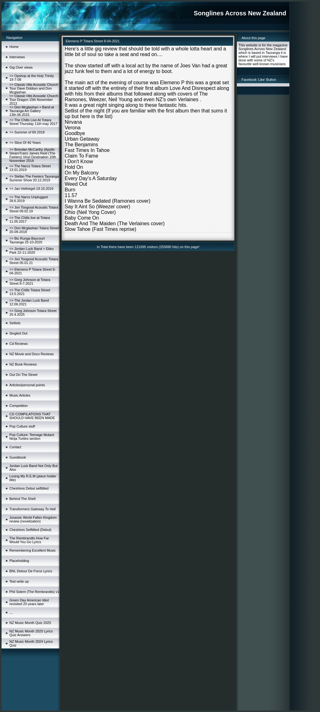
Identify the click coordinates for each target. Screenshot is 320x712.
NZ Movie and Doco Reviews (31, 354)
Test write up (19, 581)
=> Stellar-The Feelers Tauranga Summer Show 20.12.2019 (34, 178)
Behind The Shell (22, 499)
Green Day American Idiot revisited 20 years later (29, 602)
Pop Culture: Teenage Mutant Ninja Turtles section (31, 436)
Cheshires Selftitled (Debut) (30, 530)
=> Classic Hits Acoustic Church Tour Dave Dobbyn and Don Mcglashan (33, 88)
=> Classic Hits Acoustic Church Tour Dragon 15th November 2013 (33, 99)
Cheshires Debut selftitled (28, 488)
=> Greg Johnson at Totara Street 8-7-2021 (29, 281)
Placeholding (19, 561)
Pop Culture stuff (22, 426)
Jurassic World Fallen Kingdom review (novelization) (33, 519)
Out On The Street (23, 375)
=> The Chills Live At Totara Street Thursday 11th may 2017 (33, 122)
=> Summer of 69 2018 (27, 132)
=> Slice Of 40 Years (25, 142)
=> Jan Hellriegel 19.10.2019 (31, 188)
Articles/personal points (27, 385)
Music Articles (19, 395)
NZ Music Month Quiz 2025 (30, 623)
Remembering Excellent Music (32, 550)
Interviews (17, 57)
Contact (15, 447)
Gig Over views (21, 67)
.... (11, 612)
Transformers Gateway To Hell (32, 509)
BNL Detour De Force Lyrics (30, 571)
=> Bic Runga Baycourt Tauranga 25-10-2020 (27, 240)
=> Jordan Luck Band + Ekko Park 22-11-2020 (31, 250)
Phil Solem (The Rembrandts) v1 (34, 592)
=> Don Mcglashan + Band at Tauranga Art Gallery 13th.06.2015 (31, 111)
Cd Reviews (18, 344)
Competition (18, 406)
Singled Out (18, 333)
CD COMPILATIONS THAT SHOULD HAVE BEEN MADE (32, 416)
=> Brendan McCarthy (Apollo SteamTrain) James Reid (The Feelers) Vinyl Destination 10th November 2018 (32, 155)
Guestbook (17, 457)
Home (13, 47)
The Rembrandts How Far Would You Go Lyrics (29, 540)
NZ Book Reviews (23, 364)
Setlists (14, 323)
